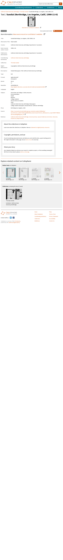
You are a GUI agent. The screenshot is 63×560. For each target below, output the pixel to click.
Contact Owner (58, 31)
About (60, 7)
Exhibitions (50, 7)
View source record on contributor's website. (28, 34)
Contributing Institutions (23, 7)
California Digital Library (14, 222)
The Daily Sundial (24, 12)
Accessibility (52, 218)
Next (60, 172)
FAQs (50, 212)
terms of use (29, 140)
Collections (39, 7)
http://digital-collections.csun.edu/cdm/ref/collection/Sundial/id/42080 (28, 87)
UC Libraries (17, 221)
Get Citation (3, 31)
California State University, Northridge (10, 12)
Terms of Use (52, 214)
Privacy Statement (53, 216)
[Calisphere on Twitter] (11, 217)
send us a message (24, 152)
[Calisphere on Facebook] (14, 217)
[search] (60, 4)
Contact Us (51, 221)
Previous (3, 172)
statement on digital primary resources (40, 127)
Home (36, 212)
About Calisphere (39, 214)
